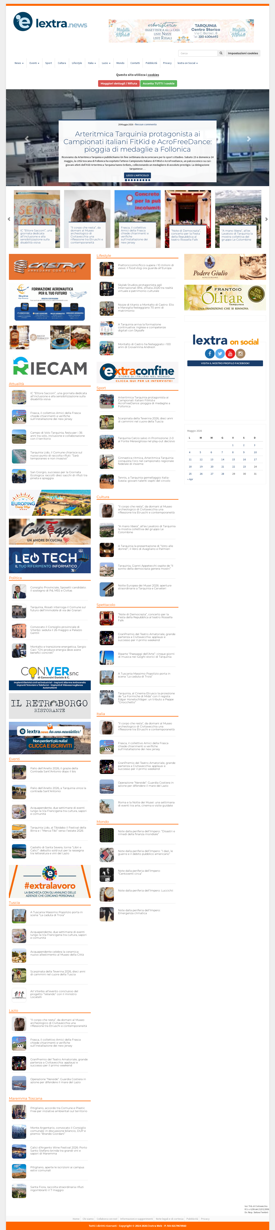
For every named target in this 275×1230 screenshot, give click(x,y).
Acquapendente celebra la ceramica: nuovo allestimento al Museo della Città (57, 953)
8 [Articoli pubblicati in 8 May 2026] (233, 452)
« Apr (190, 479)
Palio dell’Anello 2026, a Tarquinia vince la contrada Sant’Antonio (58, 789)
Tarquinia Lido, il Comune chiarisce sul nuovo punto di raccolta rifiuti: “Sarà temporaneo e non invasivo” (56, 455)
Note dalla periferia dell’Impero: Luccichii (145, 890)
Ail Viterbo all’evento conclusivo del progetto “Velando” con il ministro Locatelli (54, 994)
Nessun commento (146, 124)
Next (266, 219)
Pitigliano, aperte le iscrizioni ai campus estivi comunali (57, 1169)
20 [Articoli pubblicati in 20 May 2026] (212, 466)
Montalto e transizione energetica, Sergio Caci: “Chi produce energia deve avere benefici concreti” (58, 649)
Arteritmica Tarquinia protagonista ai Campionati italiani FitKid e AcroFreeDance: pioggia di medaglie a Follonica (137, 141)
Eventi (34, 63)
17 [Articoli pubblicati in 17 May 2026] (255, 459)
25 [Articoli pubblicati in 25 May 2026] (190, 473)
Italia (92, 63)
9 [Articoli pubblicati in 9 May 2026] (243, 452)
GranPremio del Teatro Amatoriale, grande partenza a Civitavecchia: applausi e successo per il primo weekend (59, 1062)
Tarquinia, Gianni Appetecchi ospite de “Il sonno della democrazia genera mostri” (145, 567)
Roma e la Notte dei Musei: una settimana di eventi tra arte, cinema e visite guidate (146, 804)
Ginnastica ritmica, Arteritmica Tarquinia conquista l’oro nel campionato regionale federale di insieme (146, 461)
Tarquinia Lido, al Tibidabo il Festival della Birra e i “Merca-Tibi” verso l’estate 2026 (58, 829)
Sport (48, 63)
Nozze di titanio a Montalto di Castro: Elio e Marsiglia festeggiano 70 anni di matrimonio (146, 307)
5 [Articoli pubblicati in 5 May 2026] (200, 452)
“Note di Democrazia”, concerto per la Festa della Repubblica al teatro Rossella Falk (186, 235)
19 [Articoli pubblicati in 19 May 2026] (201, 466)
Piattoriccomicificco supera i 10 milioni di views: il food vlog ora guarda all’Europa (146, 266)
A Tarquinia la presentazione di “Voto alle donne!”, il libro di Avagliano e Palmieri (145, 547)
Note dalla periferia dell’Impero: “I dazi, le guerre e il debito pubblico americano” (145, 852)
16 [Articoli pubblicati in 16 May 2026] (244, 459)
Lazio (106, 63)
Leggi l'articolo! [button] (137, 175)
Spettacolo (106, 605)
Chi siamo (88, 1219)
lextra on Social (188, 63)
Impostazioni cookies (243, 53)
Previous (9, 219)
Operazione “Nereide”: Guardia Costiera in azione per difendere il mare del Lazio (58, 1080)
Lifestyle (77, 63)
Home (76, 1219)
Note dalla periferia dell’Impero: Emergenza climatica (139, 912)
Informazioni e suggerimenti (136, 1219)
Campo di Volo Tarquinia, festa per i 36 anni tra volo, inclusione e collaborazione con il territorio (57, 435)
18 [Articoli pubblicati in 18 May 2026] (190, 466)
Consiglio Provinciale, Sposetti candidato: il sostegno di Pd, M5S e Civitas (58, 589)
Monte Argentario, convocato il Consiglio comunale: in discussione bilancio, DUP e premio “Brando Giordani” (58, 1130)
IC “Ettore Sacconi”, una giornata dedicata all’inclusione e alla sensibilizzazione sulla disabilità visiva (36, 236)
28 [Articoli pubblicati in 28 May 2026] (222, 473)
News (19, 63)
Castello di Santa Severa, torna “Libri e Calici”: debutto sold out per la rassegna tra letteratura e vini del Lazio (57, 850)
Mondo (120, 63)
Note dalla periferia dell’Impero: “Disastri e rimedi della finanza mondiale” (146, 832)
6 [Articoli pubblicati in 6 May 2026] (211, 452)
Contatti (135, 63)
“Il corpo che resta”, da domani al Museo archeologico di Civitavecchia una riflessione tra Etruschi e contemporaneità (87, 235)
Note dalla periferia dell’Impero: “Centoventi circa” (139, 872)
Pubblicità (151, 63)
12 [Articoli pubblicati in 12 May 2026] (201, 459)
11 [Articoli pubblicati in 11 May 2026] (190, 459)
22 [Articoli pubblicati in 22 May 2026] (233, 466)
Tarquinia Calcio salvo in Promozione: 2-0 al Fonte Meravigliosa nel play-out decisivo (146, 439)
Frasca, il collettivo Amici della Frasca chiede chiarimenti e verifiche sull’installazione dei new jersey (135, 235)
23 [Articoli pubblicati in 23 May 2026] (244, 466)
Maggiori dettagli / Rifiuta (119, 83)
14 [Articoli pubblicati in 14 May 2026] (222, 459)
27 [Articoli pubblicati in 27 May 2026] (212, 473)
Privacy (167, 63)
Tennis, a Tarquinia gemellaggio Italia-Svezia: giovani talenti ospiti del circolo (144, 479)
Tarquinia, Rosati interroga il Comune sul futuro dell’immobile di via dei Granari (58, 608)
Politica (15, 578)
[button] (25, 137)
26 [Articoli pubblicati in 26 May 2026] (201, 473)
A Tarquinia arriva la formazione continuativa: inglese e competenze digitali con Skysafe (142, 327)
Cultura (62, 63)
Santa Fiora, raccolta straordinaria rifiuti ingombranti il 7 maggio (57, 1188)
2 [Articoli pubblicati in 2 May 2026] (243, 445)
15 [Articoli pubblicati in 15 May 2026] (233, 459)
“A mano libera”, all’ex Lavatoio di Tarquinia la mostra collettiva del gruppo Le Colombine (237, 235)
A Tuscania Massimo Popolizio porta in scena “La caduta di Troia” (56, 913)
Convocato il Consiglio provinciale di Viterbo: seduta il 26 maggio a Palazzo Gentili (56, 630)
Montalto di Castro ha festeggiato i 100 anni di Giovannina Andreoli (144, 345)
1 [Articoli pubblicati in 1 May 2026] (233, 445)
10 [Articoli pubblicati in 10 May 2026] (255, 452)
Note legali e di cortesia (169, 1219)
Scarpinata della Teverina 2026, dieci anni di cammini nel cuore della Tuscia (57, 973)
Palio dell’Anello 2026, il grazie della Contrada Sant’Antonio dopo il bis (54, 770)
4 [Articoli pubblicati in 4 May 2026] (189, 452)
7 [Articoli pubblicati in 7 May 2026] (222, 452)
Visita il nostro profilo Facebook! (225, 363)
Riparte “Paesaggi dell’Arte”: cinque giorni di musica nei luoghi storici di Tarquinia (146, 655)
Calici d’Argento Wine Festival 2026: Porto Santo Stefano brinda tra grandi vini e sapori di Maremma (58, 1150)
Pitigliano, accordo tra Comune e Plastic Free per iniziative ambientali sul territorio (58, 1109)
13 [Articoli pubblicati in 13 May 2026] (212, 459)
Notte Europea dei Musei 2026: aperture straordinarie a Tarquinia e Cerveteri (144, 587)
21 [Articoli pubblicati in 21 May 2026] (222, 466)
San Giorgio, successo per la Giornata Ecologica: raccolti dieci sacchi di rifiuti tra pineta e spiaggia (58, 475)
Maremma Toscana (25, 1098)
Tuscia (14, 903)
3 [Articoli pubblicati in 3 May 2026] (254, 445)
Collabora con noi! (107, 1219)
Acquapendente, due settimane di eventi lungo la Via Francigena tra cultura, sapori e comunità (58, 811)
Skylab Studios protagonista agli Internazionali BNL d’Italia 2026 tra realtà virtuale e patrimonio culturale (145, 288)
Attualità (16, 384)
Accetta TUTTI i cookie (159, 83)
